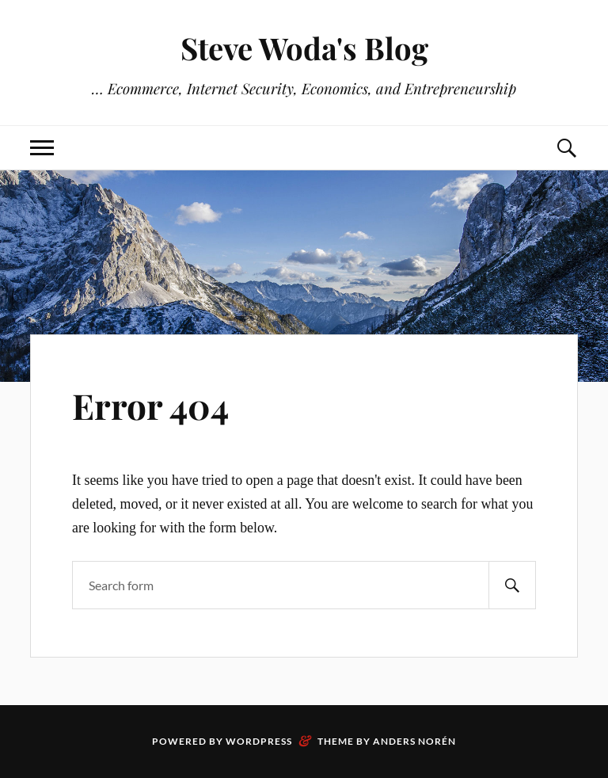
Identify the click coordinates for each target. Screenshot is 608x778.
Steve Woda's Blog (304, 48)
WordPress (259, 741)
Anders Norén (414, 741)
